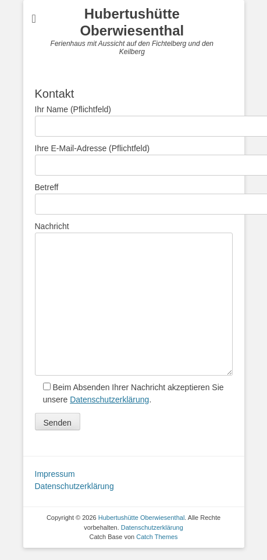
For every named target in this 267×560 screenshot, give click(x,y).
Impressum (55, 474)
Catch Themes (156, 536)
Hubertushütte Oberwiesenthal (132, 22)
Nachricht (134, 232)
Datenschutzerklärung (109, 399)
